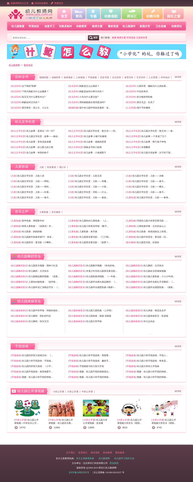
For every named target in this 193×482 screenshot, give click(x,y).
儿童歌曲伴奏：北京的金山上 (151, 226)
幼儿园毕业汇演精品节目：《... (44, 287)
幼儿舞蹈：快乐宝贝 (39, 321)
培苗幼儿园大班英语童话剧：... (152, 220)
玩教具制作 (65, 26)
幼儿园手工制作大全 (124, 458)
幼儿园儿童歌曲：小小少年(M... (159, 276)
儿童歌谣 (21, 167)
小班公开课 (58, 391)
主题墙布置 (141, 37)
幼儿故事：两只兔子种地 (153, 141)
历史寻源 (104, 77)
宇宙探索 (92, 77)
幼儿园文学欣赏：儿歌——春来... (153, 197)
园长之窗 (173, 16)
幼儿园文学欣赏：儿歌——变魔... (91, 181)
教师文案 (97, 26)
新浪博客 (95, 452)
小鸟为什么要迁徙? (89, 97)
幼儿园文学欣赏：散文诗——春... (158, 131)
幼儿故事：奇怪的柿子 (37, 152)
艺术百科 (140, 77)
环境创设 (34, 26)
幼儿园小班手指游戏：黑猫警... (94, 355)
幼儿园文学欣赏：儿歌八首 (30, 176)
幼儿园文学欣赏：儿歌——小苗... (91, 186)
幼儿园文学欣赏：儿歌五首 (88, 176)
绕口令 (62, 167)
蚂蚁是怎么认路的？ (89, 86)
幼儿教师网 (14, 65)
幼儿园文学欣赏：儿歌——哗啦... (34, 181)
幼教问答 (153, 16)
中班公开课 (87, 391)
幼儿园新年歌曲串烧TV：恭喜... (37, 237)
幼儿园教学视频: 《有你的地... (101, 265)
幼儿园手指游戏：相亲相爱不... (37, 371)
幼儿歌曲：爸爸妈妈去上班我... (152, 231)
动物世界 (56, 77)
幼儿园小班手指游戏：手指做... (37, 360)
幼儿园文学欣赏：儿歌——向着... (34, 192)
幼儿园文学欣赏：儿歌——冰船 (148, 176)
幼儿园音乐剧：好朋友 (148, 242)
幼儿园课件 (129, 26)
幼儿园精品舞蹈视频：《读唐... (44, 276)
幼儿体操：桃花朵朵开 (155, 310)
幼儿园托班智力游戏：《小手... (37, 366)
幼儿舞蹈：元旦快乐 (154, 265)
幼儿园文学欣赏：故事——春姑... (43, 136)
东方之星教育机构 (85, 458)
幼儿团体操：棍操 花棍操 (98, 316)
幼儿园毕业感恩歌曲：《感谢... (159, 287)
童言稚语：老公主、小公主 (35, 107)
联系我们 (82, 452)
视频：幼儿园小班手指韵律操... (152, 371)
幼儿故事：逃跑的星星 (95, 141)
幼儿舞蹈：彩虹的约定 (40, 316)
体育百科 (128, 77)
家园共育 (145, 26)
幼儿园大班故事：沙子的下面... (156, 152)
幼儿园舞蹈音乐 (29, 256)
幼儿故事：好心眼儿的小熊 (39, 147)
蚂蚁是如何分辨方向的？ (91, 91)
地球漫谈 (68, 77)
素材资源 (113, 26)
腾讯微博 (119, 452)
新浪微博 (107, 452)
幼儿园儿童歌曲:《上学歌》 (99, 310)
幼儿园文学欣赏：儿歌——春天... (149, 181)
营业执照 (114, 463)
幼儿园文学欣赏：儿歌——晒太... (149, 186)
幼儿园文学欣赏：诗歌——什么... (91, 192)
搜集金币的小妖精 (93, 147)
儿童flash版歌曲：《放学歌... (43, 282)
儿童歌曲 (43, 212)
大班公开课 (72, 391)
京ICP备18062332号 (79, 472)
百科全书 (21, 77)
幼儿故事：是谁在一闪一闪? (40, 131)
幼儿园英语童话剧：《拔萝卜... (94, 242)
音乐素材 (56, 212)
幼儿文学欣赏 (25, 122)
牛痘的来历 (142, 91)
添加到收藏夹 (41, 3)
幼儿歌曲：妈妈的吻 (32, 231)
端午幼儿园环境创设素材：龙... (94, 107)
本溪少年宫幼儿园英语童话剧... (101, 271)
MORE (178, 77)
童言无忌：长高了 (146, 102)
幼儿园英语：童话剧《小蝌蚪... (37, 242)
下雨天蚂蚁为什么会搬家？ (35, 91)
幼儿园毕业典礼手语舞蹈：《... (159, 282)
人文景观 (153, 77)
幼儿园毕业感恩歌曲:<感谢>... (101, 287)
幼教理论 (176, 26)
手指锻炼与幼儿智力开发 (91, 366)
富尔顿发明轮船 (144, 97)
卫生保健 (160, 26)
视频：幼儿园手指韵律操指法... (94, 371)
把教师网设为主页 (20, 3)
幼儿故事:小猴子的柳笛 (95, 136)
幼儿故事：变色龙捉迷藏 (38, 141)
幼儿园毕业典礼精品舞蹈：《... (101, 282)
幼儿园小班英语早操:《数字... (94, 226)
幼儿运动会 (149, 321)
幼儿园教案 (17, 26)
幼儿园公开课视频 (30, 391)
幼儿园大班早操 (94, 321)
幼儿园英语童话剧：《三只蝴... (94, 237)
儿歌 (41, 167)
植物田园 (43, 77)
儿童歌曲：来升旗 (88, 231)
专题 (93, 16)
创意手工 (49, 26)
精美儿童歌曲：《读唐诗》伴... (37, 226)
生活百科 (116, 77)
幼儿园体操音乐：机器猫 (156, 316)
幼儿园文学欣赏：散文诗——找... (100, 131)
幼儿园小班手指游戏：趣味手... (94, 360)
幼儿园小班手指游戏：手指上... (152, 355)
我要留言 (58, 3)
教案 (114, 37)
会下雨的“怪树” (29, 86)
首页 (64, 16)
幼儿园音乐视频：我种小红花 (43, 265)
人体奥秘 (80, 77)
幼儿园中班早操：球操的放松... (44, 310)
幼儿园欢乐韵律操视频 (155, 271)
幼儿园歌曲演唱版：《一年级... (101, 276)
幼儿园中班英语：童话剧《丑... (152, 237)
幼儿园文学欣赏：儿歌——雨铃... (34, 186)
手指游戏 (21, 346)
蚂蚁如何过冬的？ (31, 102)
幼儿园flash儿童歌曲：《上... (93, 220)
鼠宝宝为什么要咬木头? (34, 97)
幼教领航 (111, 16)
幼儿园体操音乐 (29, 301)
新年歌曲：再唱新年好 (33, 220)
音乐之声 (21, 211)
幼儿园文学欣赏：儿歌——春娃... (91, 197)
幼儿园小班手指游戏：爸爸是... (152, 360)
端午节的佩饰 (143, 107)
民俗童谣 (51, 167)
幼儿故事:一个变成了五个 (153, 136)
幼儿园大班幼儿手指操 (148, 366)
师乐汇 (132, 16)
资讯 (78, 16)
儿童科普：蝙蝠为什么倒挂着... (152, 86)
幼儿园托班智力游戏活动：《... (37, 355)
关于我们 (70, 452)
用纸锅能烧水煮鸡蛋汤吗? (92, 102)
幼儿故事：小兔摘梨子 (95, 152)
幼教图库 (81, 26)
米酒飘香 (145, 147)
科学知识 (165, 77)
